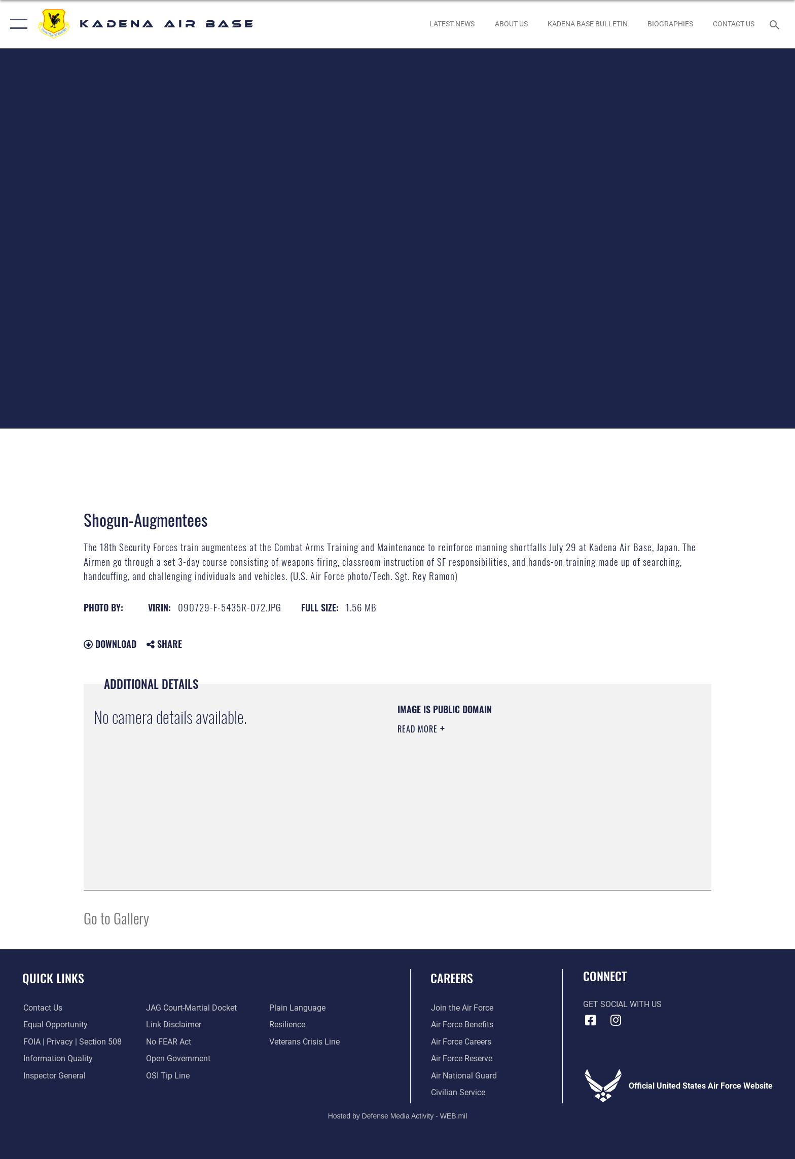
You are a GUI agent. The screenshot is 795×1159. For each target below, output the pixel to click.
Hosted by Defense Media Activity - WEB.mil (397, 1116)
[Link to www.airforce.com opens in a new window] (461, 1008)
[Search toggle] (776, 24)
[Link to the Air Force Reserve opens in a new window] (461, 1058)
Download (110, 643)
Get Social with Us (622, 1004)
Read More (418, 729)
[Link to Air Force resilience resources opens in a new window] (287, 1024)
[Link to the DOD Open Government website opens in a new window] (178, 1058)
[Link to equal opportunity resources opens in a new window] (54, 1024)
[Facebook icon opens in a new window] (590, 1020)
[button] (16, 24)
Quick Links (53, 978)
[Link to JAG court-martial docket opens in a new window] (191, 1008)
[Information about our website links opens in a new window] (173, 1024)
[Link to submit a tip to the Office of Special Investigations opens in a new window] (168, 1075)
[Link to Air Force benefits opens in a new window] (461, 1024)
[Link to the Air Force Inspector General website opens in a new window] (53, 1075)
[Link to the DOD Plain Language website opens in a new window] (297, 1008)
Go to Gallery (116, 918)
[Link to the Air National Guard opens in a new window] (463, 1075)
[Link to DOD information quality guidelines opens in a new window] (57, 1058)
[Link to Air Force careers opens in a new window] (460, 1042)
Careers (451, 978)
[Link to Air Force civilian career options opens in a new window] (457, 1092)
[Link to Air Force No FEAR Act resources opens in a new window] (168, 1042)
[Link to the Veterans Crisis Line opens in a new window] (304, 1042)
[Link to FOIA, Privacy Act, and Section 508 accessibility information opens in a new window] (71, 1042)
